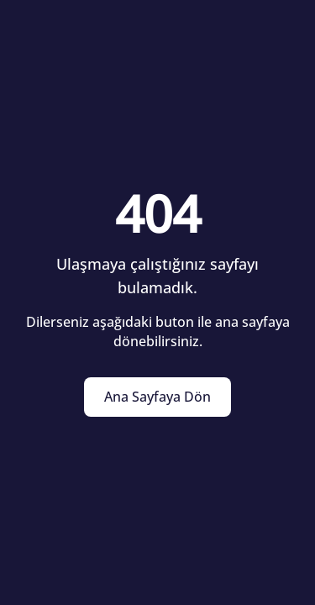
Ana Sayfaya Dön (157, 396)
